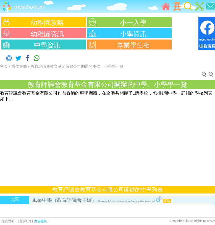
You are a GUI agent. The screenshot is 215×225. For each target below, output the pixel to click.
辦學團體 (19, 66)
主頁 (4, 66)
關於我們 (25, 221)
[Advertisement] (107, 140)
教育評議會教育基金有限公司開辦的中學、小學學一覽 (77, 66)
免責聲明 (8, 221)
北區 (15, 199)
